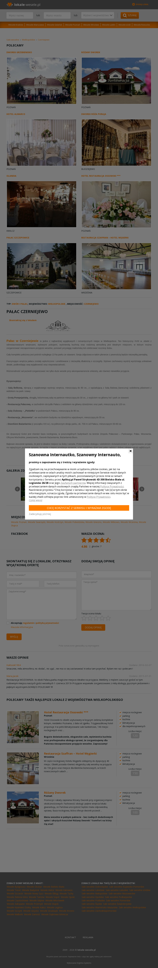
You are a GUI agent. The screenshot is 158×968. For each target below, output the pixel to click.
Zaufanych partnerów (73, 483)
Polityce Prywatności (112, 486)
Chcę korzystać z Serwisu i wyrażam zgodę (79, 508)
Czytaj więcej (35, 500)
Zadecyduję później (40, 514)
